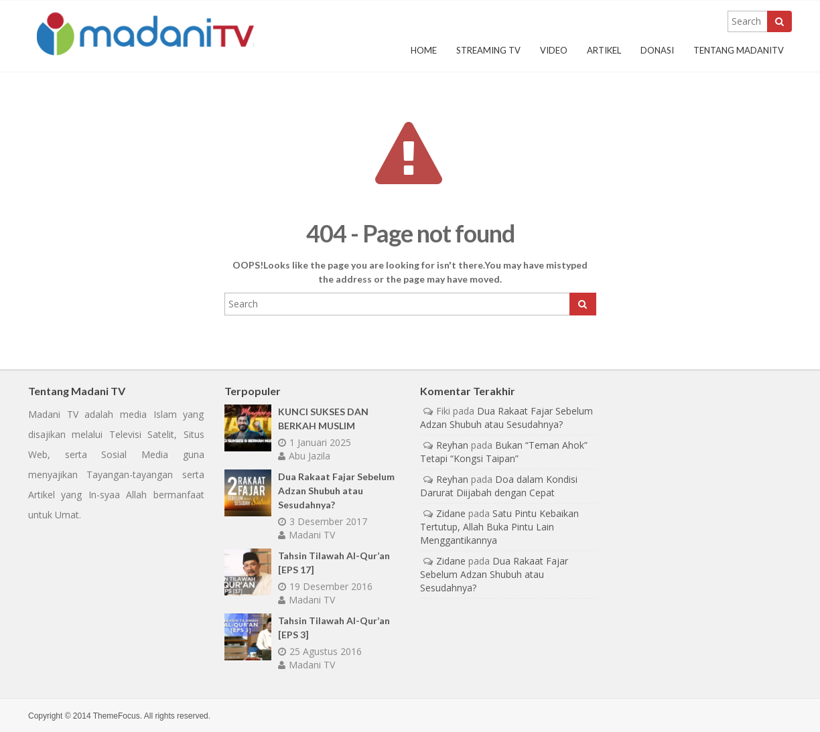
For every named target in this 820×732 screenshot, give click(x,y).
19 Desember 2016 (325, 586)
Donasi (657, 50)
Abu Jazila (304, 455)
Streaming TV (488, 50)
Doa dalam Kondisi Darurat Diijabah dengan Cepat (498, 486)
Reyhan (452, 445)
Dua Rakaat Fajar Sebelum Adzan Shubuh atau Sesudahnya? (336, 490)
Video (553, 50)
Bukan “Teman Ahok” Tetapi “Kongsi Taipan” (504, 452)
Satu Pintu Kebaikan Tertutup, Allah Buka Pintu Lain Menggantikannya (499, 526)
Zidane (451, 513)
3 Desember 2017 (322, 521)
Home (424, 50)
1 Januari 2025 (314, 442)
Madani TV (306, 534)
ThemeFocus (116, 716)
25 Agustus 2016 (320, 651)
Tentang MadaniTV (738, 50)
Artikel (604, 50)
